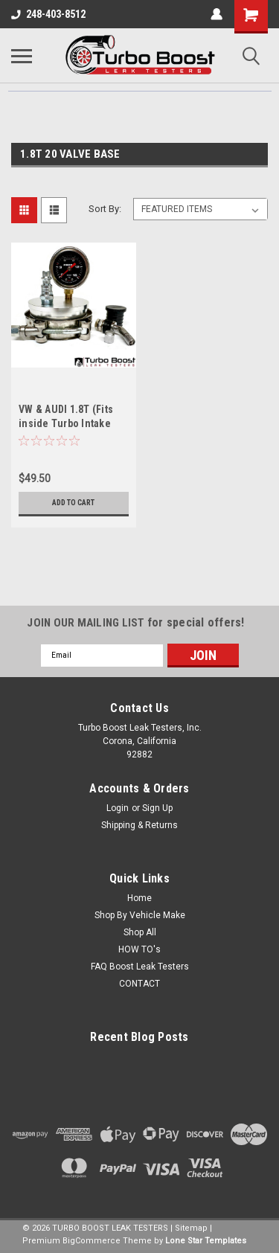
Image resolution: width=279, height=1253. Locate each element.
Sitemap (191, 1228)
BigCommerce (91, 1241)
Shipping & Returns (139, 825)
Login (117, 808)
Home (139, 898)
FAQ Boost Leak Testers (140, 966)
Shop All (140, 932)
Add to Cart (73, 503)
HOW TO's (139, 949)
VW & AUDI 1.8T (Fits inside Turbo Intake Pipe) (66, 423)
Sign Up (157, 808)
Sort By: (105, 208)
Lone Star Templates (205, 1241)
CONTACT (139, 983)
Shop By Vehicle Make (139, 915)
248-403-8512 (48, 14)
